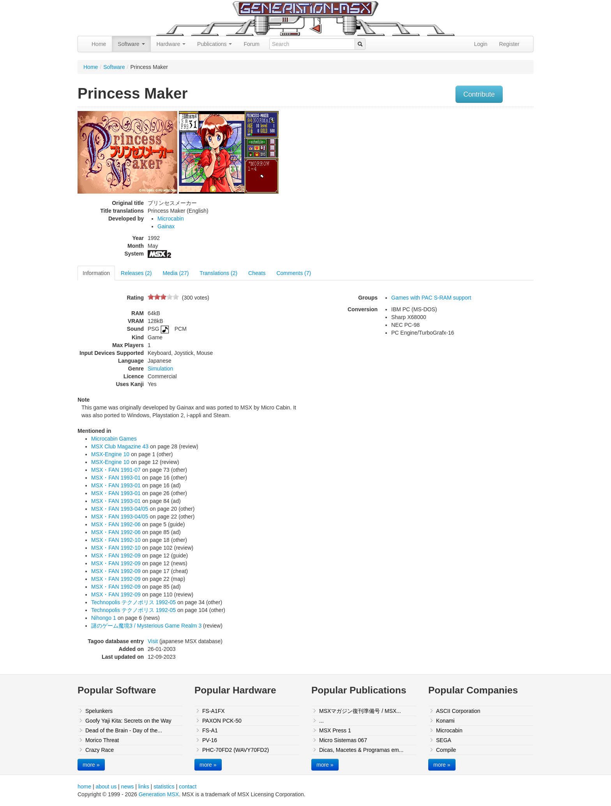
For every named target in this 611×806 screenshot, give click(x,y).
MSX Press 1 (335, 730)
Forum (251, 44)
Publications (214, 44)
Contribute (479, 94)
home (84, 786)
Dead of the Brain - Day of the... (123, 730)
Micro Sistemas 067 (343, 740)
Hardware (171, 44)
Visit (153, 641)
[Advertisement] (454, 165)
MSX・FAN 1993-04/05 (119, 509)
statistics (164, 786)
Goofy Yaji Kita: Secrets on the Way (128, 721)
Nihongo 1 (103, 618)
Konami (445, 721)
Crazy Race (99, 750)
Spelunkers (99, 711)
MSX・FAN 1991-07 (116, 470)
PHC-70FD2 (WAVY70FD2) (235, 750)
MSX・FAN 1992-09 (116, 555)
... (321, 721)
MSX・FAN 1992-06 (116, 524)
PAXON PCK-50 (222, 721)
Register (509, 44)
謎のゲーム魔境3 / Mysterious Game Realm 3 (146, 626)
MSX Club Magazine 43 (119, 446)
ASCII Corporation (458, 711)
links (143, 786)
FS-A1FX (213, 711)
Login (480, 44)
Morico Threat (102, 740)
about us (106, 786)
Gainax (166, 226)
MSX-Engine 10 (110, 454)
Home (99, 44)
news (127, 786)
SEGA (443, 740)
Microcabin (170, 218)
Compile (446, 750)
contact (187, 786)
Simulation (160, 368)
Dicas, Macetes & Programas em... (361, 750)
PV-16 (209, 740)
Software (131, 44)
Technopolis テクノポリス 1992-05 (133, 602)
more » (91, 765)
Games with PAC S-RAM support (431, 298)
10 (176, 297)
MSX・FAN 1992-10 (116, 540)
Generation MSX (159, 794)
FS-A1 (210, 730)
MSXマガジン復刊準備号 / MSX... (360, 711)
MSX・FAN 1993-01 (116, 477)
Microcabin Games (114, 439)
